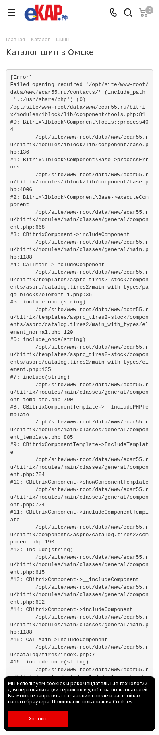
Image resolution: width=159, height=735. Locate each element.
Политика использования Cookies (92, 702)
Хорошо (38, 719)
